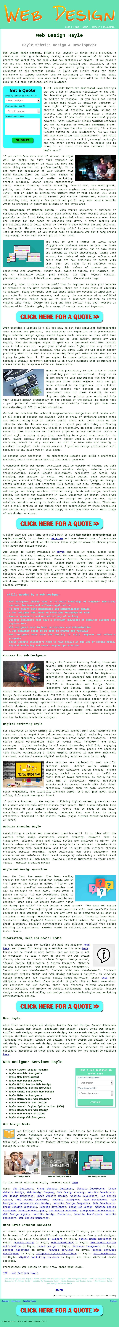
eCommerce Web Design (35, 1203)
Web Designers (23, 1188)
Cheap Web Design (80, 1207)
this (104, 977)
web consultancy (62, 1242)
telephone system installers (56, 1253)
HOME (67, 27)
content (56, 439)
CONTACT (96, 27)
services (20, 585)
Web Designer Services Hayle (32, 1062)
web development (105, 1253)
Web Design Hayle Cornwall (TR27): (28, 52)
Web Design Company (40, 1192)
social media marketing (95, 1239)
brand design (47, 1246)
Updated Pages (29, 1301)
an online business (75, 361)
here (85, 948)
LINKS (76, 27)
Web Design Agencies (32, 1199)
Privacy (113, 1301)
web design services (35, 491)
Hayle (47, 150)
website (71, 56)
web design (37, 465)
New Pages (16, 1301)
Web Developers (95, 1199)
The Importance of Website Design (28, 210)
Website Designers (66, 1199)
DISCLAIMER (109, 27)
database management (87, 1246)
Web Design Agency (16, 1214)
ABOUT (85, 27)
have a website (105, 200)
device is (25, 442)
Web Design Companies (18, 1196)
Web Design (10, 552)
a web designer (105, 1235)
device (7, 428)
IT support (55, 1239)
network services (61, 1250)
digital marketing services (39, 1257)
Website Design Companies (72, 1203)
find (14, 1025)
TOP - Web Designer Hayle (20, 1273)
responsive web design (68, 413)
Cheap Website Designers (55, 1188)
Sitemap (5, 1301)
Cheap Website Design (52, 1196)
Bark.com (57, 538)
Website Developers (91, 1188)
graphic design (24, 1242)
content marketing (16, 1250)
